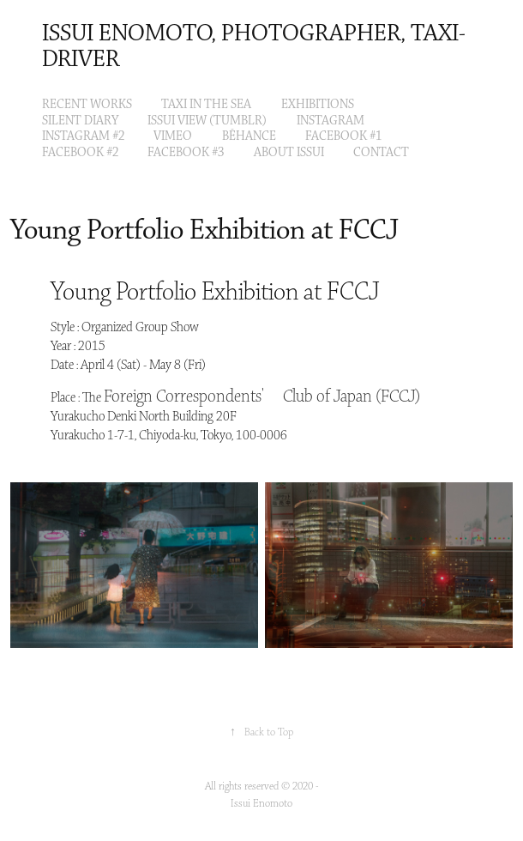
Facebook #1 (343, 136)
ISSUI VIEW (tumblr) (207, 121)
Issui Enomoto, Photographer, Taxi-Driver (254, 47)
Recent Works (87, 104)
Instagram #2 (83, 136)
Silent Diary (80, 121)
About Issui (289, 152)
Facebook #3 (185, 152)
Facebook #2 (80, 152)
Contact (381, 152)
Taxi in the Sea (206, 104)
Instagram (330, 121)
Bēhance (249, 136)
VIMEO (172, 136)
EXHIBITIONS (317, 104)
